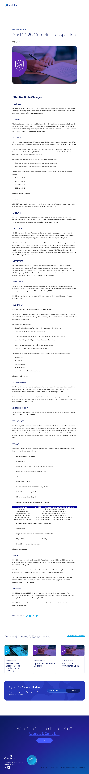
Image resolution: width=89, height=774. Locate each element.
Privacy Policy (54, 767)
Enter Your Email (54, 690)
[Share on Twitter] (33, 616)
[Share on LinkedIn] (37, 616)
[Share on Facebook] (30, 616)
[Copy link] (27, 616)
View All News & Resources (75, 635)
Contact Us (44, 740)
